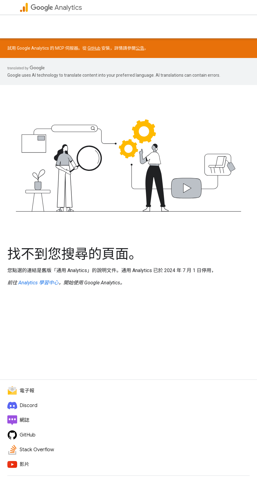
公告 (140, 48)
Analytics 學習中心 (38, 283)
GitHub (94, 48)
